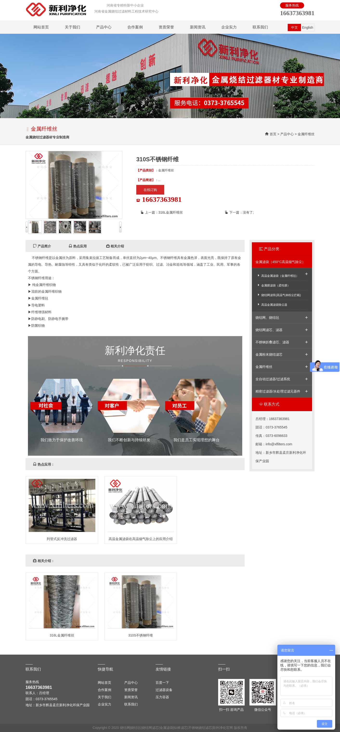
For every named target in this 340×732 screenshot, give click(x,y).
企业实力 (229, 27)
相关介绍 (115, 246)
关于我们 (72, 27)
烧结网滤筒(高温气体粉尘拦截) (279, 295)
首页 (273, 134)
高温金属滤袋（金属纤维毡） (278, 275)
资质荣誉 (166, 27)
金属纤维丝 (306, 134)
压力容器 (162, 697)
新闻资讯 (197, 27)
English (307, 27)
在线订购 (150, 190)
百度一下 (162, 683)
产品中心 (103, 27)
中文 (294, 27)
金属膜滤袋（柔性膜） (273, 285)
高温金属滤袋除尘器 (272, 304)
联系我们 (260, 27)
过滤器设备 (164, 690)
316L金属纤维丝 (170, 212)
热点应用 (77, 246)
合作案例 (135, 27)
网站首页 (41, 27)
